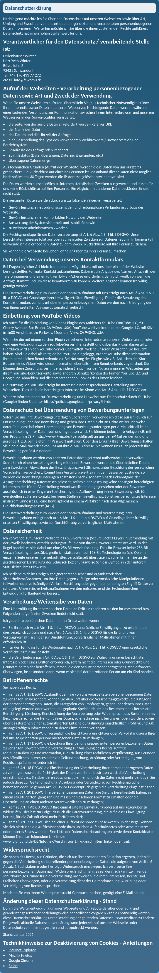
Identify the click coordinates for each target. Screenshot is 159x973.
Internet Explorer (22, 950)
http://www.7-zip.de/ (54, 436)
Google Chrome (21, 960)
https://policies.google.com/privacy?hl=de (77, 401)
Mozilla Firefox (20, 955)
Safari (13, 965)
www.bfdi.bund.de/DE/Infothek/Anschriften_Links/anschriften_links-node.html (66, 841)
